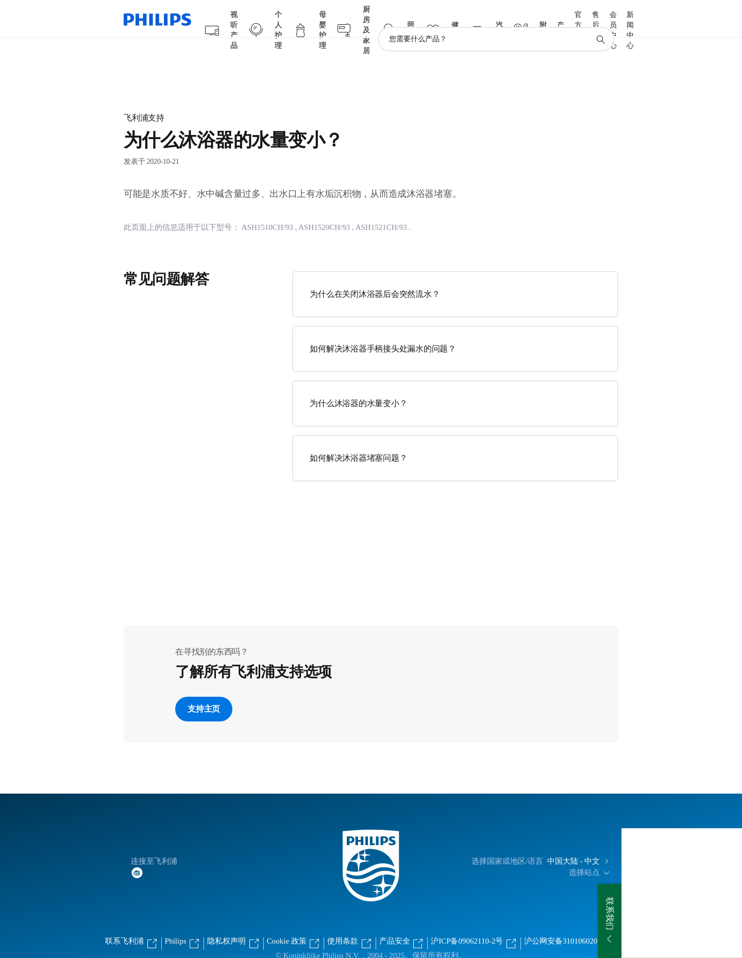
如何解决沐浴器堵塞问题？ (358, 437)
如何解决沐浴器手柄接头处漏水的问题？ (383, 328)
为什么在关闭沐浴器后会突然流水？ (375, 274)
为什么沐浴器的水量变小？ (358, 383)
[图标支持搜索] (600, 19)
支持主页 (204, 688)
